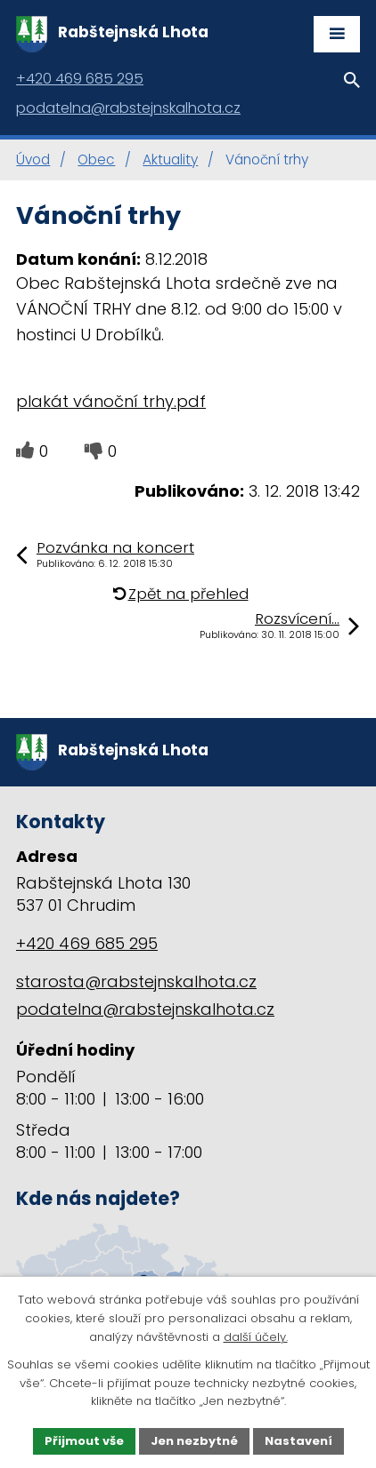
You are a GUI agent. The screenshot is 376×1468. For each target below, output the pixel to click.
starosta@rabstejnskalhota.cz (136, 981)
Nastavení (298, 1440)
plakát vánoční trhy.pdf (111, 401)
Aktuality (170, 159)
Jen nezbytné (194, 1440)
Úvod (33, 159)
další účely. (256, 1336)
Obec (96, 159)
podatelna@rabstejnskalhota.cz (145, 1009)
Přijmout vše (84, 1440)
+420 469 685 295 (87, 943)
